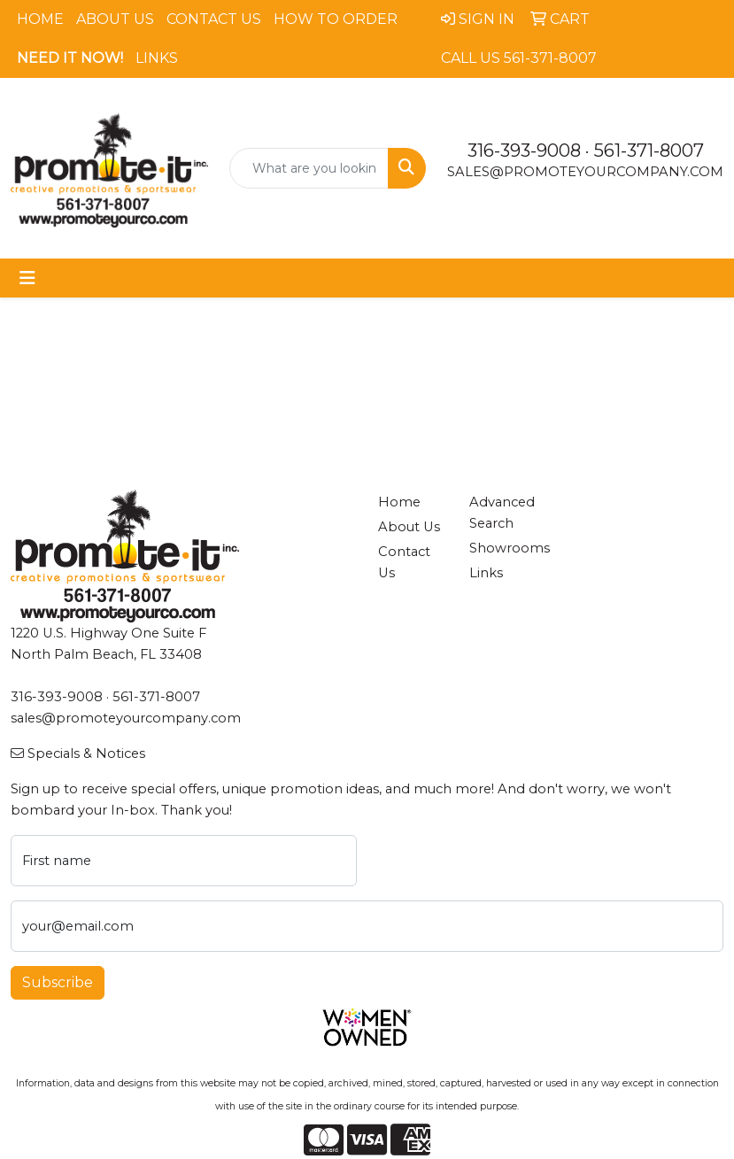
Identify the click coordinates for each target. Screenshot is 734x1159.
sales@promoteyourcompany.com (585, 172)
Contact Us (213, 19)
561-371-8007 (649, 150)
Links (156, 58)
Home (40, 19)
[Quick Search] (309, 168)
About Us (115, 19)
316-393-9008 (524, 150)
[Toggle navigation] (27, 278)
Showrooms (504, 548)
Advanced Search (502, 512)
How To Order (336, 19)
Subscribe (57, 982)
